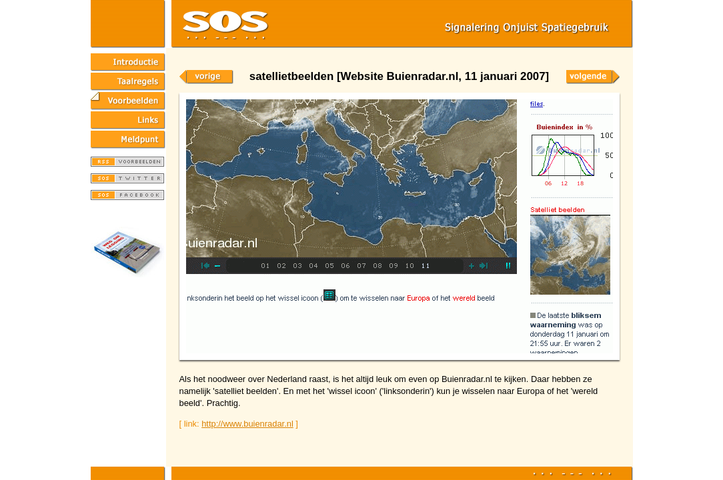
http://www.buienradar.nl (247, 424)
